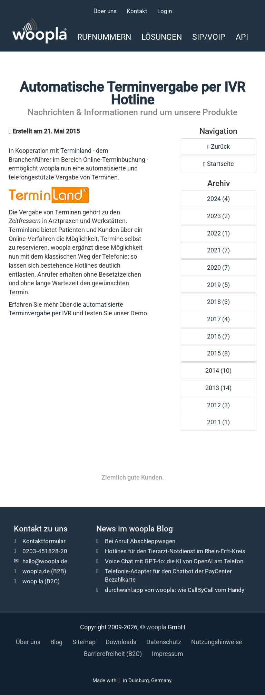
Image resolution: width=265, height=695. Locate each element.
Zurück (218, 146)
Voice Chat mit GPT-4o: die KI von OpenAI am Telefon (174, 561)
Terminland (75, 150)
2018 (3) (218, 301)
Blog (56, 642)
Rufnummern (104, 37)
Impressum (167, 653)
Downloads (121, 642)
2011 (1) (218, 422)
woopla (156, 627)
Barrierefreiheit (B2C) (113, 653)
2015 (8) (218, 353)
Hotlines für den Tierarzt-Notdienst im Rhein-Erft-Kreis (175, 551)
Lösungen (161, 37)
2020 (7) (218, 267)
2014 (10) (218, 370)
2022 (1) (218, 233)
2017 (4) (218, 319)
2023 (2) (218, 216)
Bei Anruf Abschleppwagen (140, 541)
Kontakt (137, 11)
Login (164, 11)
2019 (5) (218, 284)
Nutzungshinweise (216, 642)
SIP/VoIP (208, 37)
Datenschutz (163, 642)
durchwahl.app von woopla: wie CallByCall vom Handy (174, 589)
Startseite (218, 163)
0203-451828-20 (44, 551)
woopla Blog (151, 529)
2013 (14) (218, 387)
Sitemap (84, 642)
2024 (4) (218, 198)
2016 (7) (218, 336)
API (242, 37)
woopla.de (36, 571)
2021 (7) (218, 250)
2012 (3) (218, 405)
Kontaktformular (44, 541)
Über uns (105, 11)
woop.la (32, 581)
